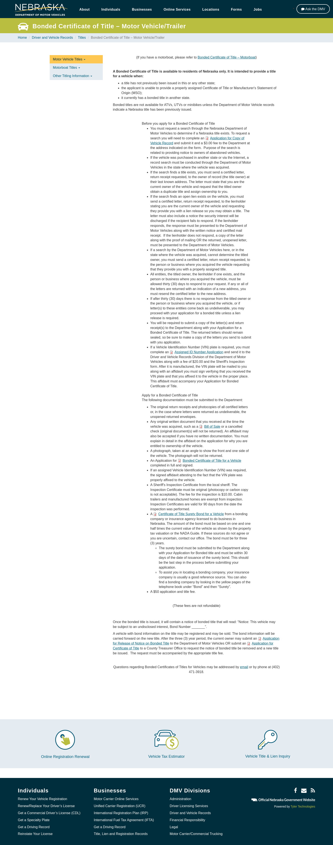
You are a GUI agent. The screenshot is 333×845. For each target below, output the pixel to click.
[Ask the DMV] (313, 9)
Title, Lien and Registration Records (121, 834)
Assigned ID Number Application (199, 352)
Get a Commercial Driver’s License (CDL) (49, 813)
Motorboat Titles (66, 67)
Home (22, 37)
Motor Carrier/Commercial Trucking (196, 834)
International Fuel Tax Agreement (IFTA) (124, 820)
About (84, 9)
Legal (174, 827)
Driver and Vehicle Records (52, 37)
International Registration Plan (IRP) (121, 813)
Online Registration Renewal (65, 757)
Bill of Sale (212, 426)
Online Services (177, 9)
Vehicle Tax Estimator (166, 756)
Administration (180, 799)
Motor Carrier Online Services (116, 799)
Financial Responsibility (187, 820)
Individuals (110, 9)
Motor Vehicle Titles (69, 59)
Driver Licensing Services (189, 806)
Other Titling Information (72, 76)
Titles (82, 37)
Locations (210, 9)
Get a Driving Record (33, 827)
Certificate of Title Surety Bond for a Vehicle (191, 514)
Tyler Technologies (303, 806)
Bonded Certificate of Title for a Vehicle (212, 460)
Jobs (258, 9)
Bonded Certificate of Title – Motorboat (227, 57)
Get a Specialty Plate (33, 820)
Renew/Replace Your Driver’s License (46, 806)
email (244, 667)
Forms (236, 9)
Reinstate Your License (35, 834)
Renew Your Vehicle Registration (42, 799)
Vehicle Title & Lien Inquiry (267, 756)
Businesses (142, 9)
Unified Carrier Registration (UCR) (119, 806)
